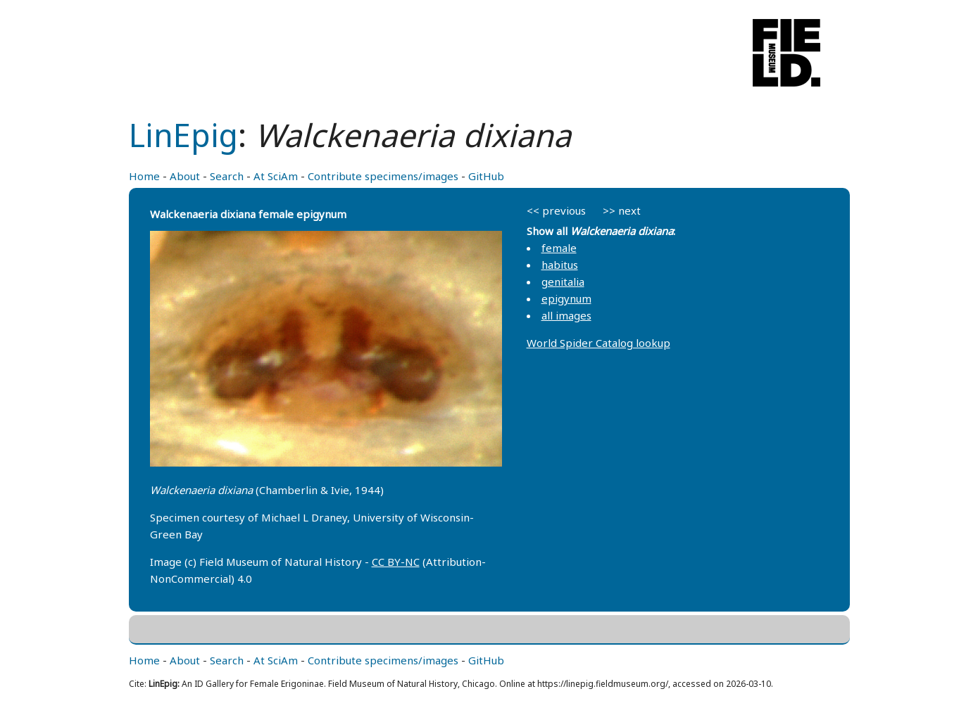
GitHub (486, 176)
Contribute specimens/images (383, 176)
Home (144, 176)
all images (566, 315)
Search (227, 176)
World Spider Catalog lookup (598, 343)
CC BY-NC (396, 562)
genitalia (562, 281)
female (559, 248)
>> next (622, 210)
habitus (559, 265)
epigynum (566, 298)
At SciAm (275, 176)
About (185, 176)
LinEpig (183, 134)
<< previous (556, 210)
